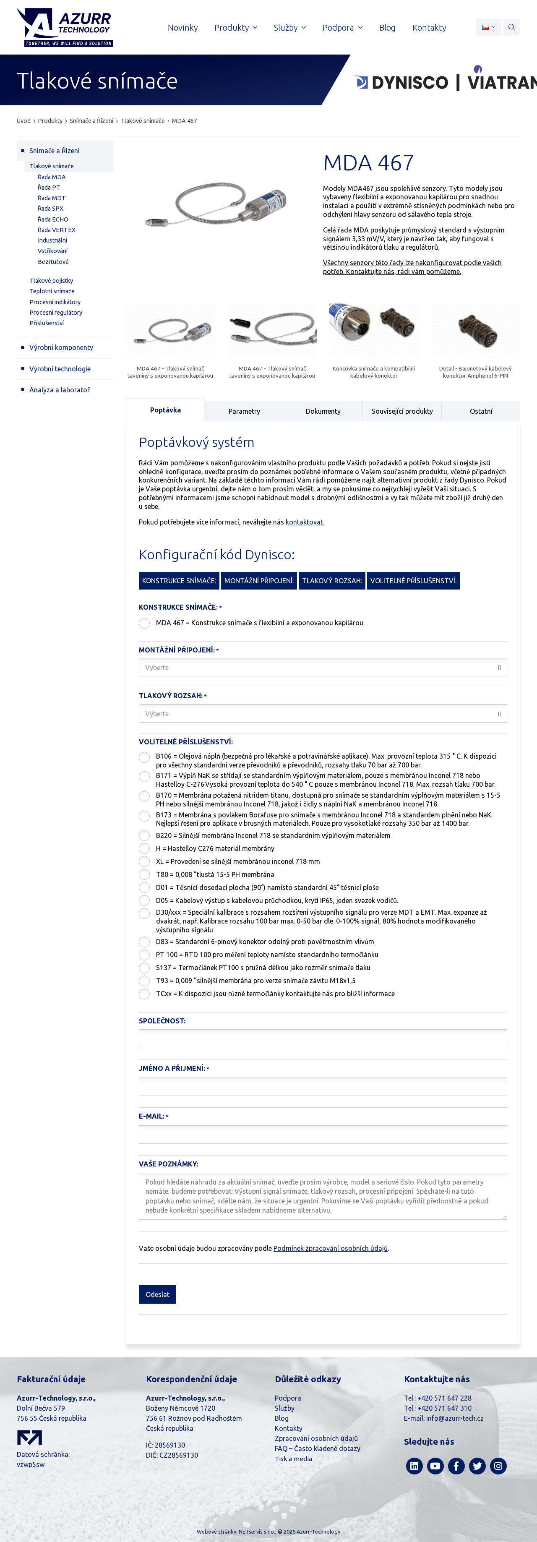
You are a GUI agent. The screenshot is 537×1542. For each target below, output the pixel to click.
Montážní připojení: (177, 650)
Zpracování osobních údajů (316, 1438)
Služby (285, 1408)
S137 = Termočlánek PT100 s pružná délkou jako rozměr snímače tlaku (263, 967)
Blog (282, 1418)
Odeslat (157, 1294)
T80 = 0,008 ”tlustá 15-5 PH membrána (215, 874)
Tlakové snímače (142, 120)
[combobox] (323, 667)
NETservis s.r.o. (257, 1531)
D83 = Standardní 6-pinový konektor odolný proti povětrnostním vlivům (265, 941)
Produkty (50, 120)
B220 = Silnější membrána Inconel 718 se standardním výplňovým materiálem (273, 835)
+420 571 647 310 (444, 1408)
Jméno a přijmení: (172, 1068)
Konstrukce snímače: (178, 607)
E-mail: (151, 1116)
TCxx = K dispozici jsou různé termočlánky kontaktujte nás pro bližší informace (275, 993)
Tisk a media (293, 1458)
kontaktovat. (305, 522)
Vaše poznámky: (168, 1164)
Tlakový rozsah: (171, 695)
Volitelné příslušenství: (186, 742)
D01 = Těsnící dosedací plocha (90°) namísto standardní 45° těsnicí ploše (267, 887)
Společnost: (162, 1021)
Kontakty (288, 1428)
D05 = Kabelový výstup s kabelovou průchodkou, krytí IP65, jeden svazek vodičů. (277, 900)
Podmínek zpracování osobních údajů (331, 1248)
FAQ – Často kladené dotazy (317, 1448)
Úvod (24, 120)
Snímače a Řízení (91, 120)
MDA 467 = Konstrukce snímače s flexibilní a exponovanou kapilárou (259, 622)
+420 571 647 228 (444, 1398)
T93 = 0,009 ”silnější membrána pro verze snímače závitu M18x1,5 (256, 980)
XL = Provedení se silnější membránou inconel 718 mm (238, 861)
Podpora (288, 1398)
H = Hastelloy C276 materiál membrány (215, 848)
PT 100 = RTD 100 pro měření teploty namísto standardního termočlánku (267, 954)
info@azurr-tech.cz (455, 1418)
